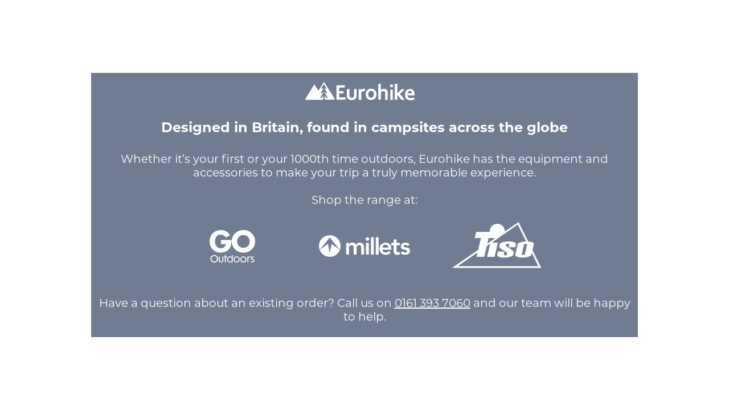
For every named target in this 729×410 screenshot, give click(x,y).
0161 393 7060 (432, 303)
